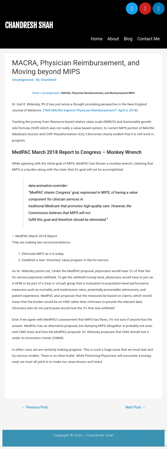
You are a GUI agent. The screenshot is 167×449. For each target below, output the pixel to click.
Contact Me (148, 38)
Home (96, 38)
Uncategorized (22, 80)
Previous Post (35, 407)
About (113, 38)
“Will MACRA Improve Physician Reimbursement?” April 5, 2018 (90, 110)
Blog (128, 38)
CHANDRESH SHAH (29, 25)
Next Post (135, 407)
